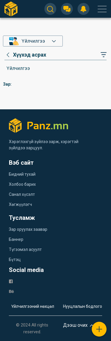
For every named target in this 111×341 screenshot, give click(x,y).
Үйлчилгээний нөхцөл (32, 306)
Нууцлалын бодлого (82, 306)
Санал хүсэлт (22, 194)
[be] (11, 291)
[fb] (11, 281)
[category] (25, 54)
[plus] (99, 329)
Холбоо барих (22, 184)
